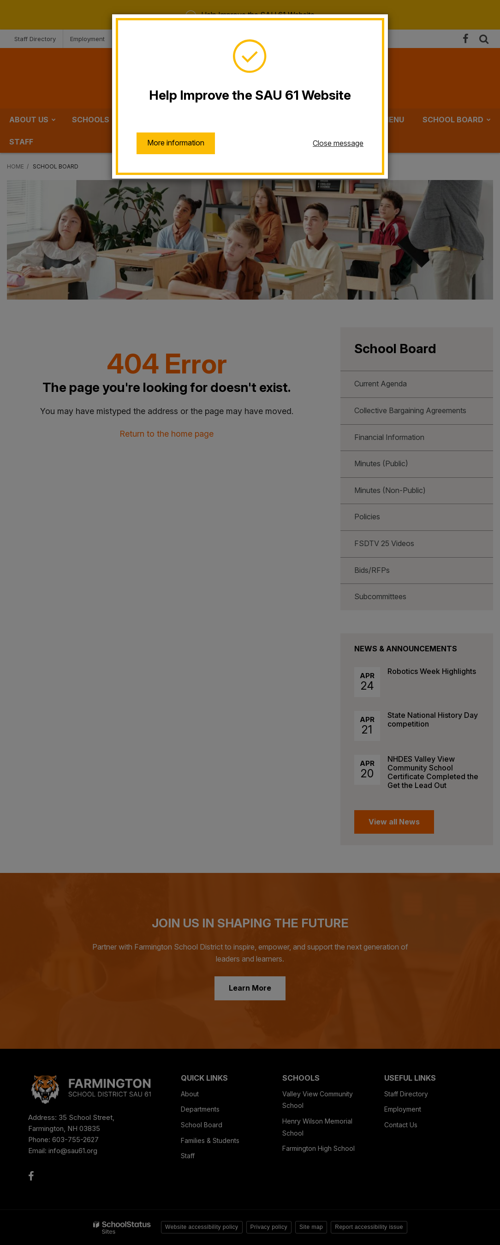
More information (175, 142)
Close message (338, 143)
